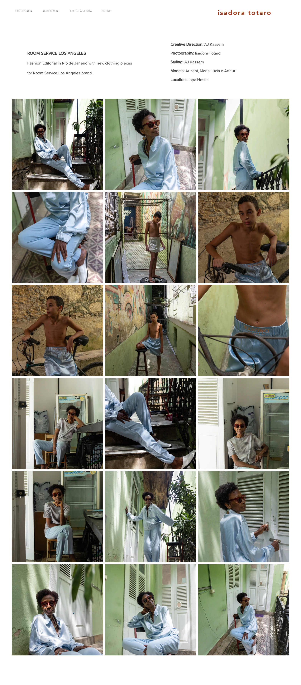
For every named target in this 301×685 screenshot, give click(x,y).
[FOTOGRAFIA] (24, 11)
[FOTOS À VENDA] (81, 11)
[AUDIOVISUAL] (51, 11)
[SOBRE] (106, 11)
